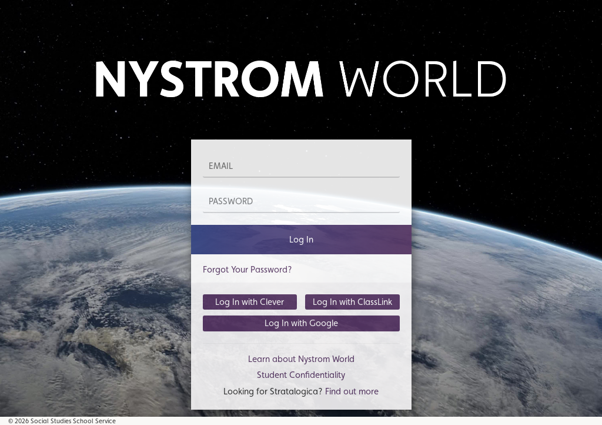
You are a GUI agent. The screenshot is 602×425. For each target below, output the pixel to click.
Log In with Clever (249, 302)
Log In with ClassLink (352, 302)
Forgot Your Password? (247, 269)
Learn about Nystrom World (301, 359)
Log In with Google (301, 323)
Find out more (352, 391)
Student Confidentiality (301, 375)
